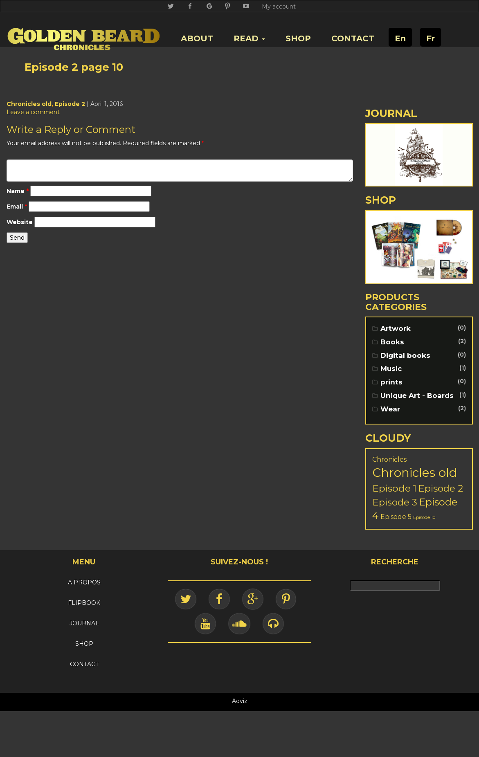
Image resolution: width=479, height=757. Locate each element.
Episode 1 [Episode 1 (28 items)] (394, 488)
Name (18, 191)
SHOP (298, 38)
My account (279, 6)
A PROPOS (84, 582)
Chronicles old (29, 104)
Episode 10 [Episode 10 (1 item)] (424, 517)
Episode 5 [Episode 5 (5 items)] (396, 517)
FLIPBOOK (84, 602)
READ (249, 38)
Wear (390, 409)
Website (20, 222)
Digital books (405, 355)
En (400, 38)
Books (392, 342)
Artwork (395, 328)
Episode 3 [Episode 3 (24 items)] (394, 502)
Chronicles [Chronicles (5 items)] (389, 459)
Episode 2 (70, 104)
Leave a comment (33, 112)
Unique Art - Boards (417, 395)
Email (17, 206)
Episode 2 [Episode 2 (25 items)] (440, 488)
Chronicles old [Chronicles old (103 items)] (414, 472)
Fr (430, 38)
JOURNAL (84, 623)
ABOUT (197, 38)
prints (391, 382)
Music (391, 368)
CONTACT (352, 38)
